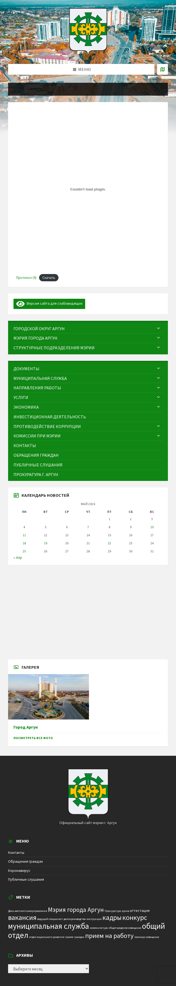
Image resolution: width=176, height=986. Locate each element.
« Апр (17, 557)
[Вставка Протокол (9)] (88, 189)
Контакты (16, 852)
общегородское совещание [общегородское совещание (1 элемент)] (125, 928)
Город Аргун (25, 727)
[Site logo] (88, 53)
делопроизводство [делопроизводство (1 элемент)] (75, 919)
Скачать (48, 277)
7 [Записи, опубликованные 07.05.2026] (88, 527)
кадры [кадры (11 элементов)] (112, 917)
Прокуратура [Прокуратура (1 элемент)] (113, 911)
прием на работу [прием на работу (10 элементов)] (109, 935)
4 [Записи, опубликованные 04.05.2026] (24, 527)
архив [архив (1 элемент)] (125, 911)
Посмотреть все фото (33, 738)
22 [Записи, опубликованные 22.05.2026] (109, 543)
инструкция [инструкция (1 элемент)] (94, 919)
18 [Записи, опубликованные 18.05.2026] (24, 543)
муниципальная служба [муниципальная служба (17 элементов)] (48, 926)
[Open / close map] (162, 69)
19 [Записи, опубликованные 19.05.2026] (45, 543)
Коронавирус (19, 870)
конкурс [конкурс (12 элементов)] (134, 917)
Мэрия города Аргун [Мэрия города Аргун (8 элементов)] (76, 909)
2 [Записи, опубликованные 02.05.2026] (131, 519)
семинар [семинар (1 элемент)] (139, 937)
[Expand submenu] (158, 329)
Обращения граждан (25, 861)
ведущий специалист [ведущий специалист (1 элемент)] (50, 919)
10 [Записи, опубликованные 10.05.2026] (152, 527)
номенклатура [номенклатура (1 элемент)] (99, 928)
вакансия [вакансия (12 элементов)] (22, 917)
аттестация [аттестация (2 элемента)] (140, 910)
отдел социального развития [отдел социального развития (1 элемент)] (46, 937)
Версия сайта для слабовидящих (49, 303)
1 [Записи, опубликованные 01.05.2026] (109, 519)
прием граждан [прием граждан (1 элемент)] (74, 937)
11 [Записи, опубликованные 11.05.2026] (24, 535)
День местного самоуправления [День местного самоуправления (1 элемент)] (27, 911)
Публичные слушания (26, 879)
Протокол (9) (26, 277)
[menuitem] (88, 328)
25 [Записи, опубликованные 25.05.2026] (24, 551)
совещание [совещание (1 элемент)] (152, 937)
